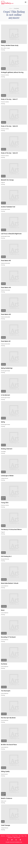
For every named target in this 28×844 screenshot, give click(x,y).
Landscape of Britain (7, 476)
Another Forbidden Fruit (8, 207)
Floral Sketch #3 (6, 314)
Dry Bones (4, 664)
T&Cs (25, 836)
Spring (3, 422)
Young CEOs (4, 502)
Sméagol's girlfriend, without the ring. (12, 72)
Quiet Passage (5, 825)
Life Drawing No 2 (6, 556)
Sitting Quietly (5, 771)
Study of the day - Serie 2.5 (9, 153)
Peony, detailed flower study (9, 45)
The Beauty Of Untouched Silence (11, 529)
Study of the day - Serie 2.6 (9, 126)
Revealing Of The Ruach (8, 637)
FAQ (20, 836)
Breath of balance (6, 798)
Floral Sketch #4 (6, 287)
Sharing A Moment (6, 449)
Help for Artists (16, 837)
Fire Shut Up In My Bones (8, 718)
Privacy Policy (15, 836)
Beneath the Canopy (7, 180)
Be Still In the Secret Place (9, 744)
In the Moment (5, 395)
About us (3, 836)
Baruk (2, 610)
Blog (22, 836)
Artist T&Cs (10, 837)
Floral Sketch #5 (6, 260)
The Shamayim (5, 691)
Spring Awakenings (6, 368)
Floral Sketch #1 (5, 341)
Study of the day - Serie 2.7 (9, 99)
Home (10, 8)
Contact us (8, 836)
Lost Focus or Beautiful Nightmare (11, 234)
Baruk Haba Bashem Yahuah (9, 583)
